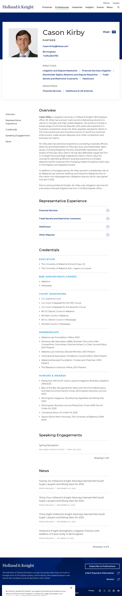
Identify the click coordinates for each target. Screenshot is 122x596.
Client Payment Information (99, 573)
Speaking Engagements (18, 135)
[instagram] (109, 590)
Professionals (62, 7)
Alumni (110, 579)
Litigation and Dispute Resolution (60, 71)
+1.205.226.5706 (50, 56)
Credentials (11, 129)
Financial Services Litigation (96, 71)
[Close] (71, 591)
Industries (77, 7)
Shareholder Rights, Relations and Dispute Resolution (70, 75)
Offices (106, 3)
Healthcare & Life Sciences (79, 91)
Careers (116, 3)
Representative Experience (13, 122)
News (110, 7)
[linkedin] (100, 590)
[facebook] (114, 590)
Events (100, 7)
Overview (10, 114)
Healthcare (88, 79)
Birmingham (49, 52)
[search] (119, 7)
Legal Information (74, 592)
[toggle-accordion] (74, 210)
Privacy (91, 590)
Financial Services (52, 91)
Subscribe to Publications (102, 566)
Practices (47, 7)
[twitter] (104, 590)
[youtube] (118, 590)
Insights (89, 7)
